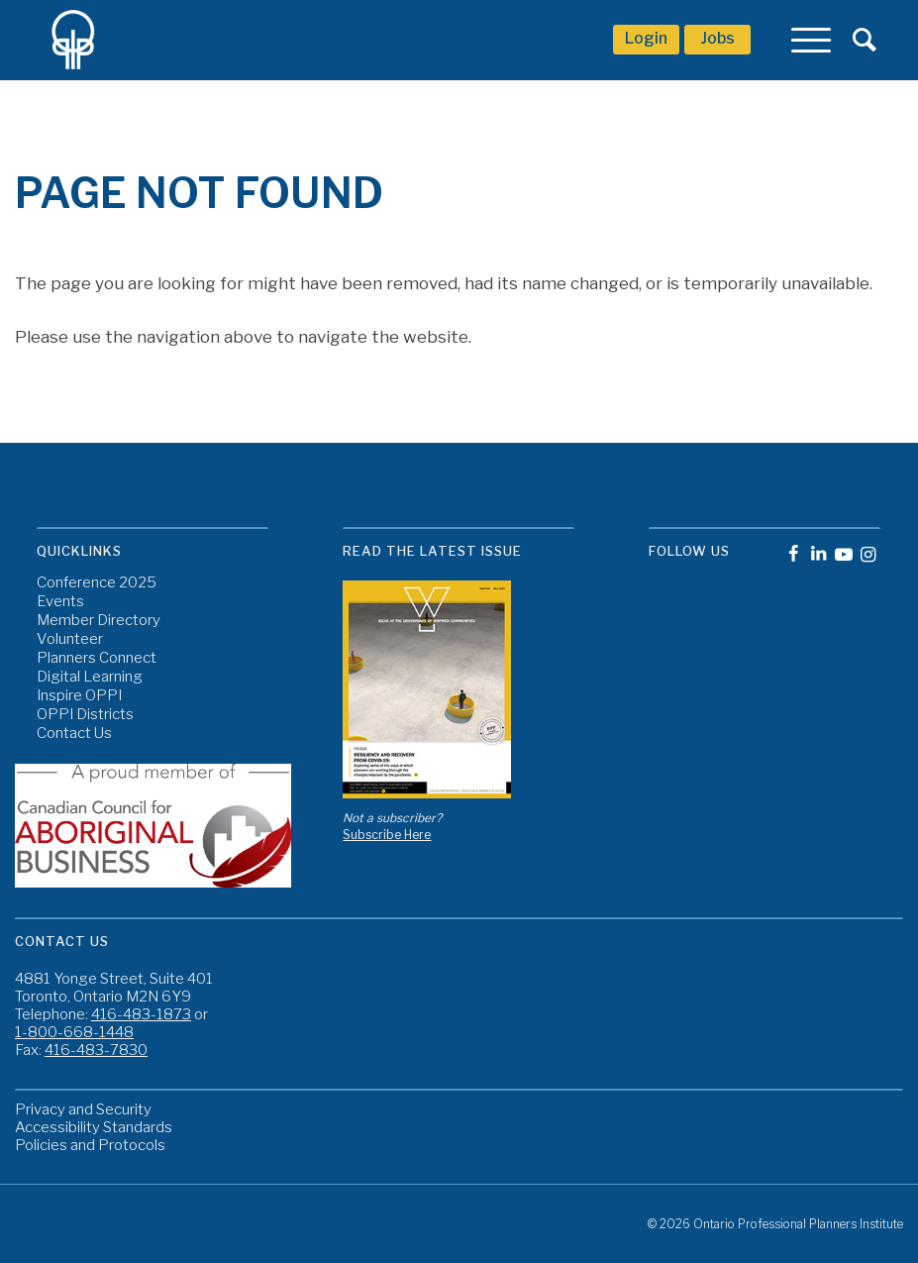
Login (646, 38)
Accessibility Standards (93, 1127)
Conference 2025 (96, 583)
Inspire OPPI (79, 695)
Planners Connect (96, 658)
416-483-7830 (96, 1050)
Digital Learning (90, 677)
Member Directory (98, 620)
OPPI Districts (85, 714)
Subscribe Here (387, 834)
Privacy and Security (83, 1109)
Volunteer (70, 639)
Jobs (717, 38)
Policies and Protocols (90, 1145)
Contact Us (74, 733)
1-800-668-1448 (74, 1032)
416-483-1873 (141, 1014)
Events (60, 601)
